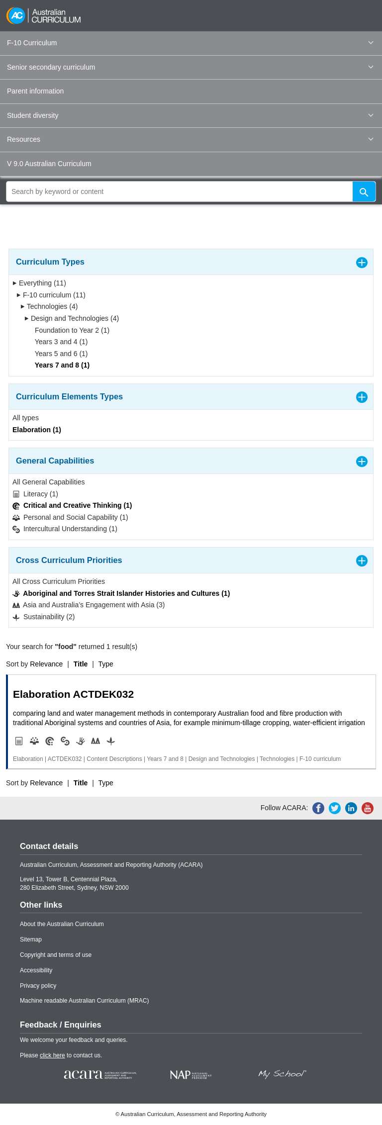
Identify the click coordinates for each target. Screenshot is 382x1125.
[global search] (191, 191)
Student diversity (190, 115)
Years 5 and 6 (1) (58, 354)
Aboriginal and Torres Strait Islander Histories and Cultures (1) (121, 593)
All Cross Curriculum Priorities (58, 581)
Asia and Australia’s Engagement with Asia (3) (88, 605)
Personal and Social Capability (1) (70, 517)
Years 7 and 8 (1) (59, 365)
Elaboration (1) (36, 430)
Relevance (46, 664)
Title (81, 664)
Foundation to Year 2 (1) (68, 330)
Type (105, 664)
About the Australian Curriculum (62, 924)
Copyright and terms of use (56, 954)
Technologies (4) (49, 306)
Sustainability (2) (43, 617)
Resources (190, 139)
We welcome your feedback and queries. (74, 1039)
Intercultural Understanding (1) (64, 529)
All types (25, 418)
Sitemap (31, 939)
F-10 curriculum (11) (51, 295)
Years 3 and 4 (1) (58, 342)
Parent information (35, 91)
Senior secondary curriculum (190, 67)
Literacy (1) (35, 494)
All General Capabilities (48, 482)
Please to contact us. (61, 1055)
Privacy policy (38, 985)
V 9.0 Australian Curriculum (49, 164)
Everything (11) (39, 283)
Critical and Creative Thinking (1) (72, 505)
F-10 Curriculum (190, 43)
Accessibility (36, 970)
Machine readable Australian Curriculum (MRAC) (84, 1000)
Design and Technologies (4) (71, 318)
